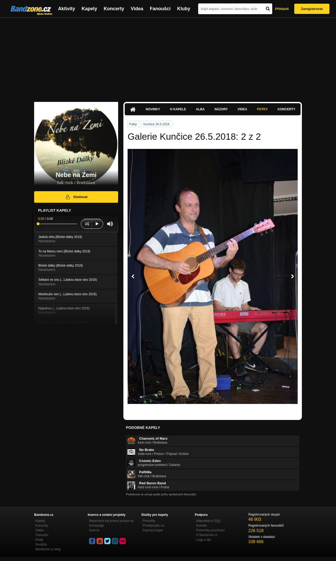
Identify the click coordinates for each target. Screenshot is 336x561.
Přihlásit (281, 9)
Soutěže (41, 544)
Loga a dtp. (204, 540)
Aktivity (66, 8)
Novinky (153, 109)
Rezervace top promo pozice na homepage (111, 523)
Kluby (183, 8)
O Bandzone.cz (207, 535)
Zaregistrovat (312, 9)
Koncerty (114, 8)
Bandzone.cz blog (47, 549)
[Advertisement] (168, 57)
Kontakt (201, 525)
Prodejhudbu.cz (153, 525)
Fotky (262, 109)
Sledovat (76, 197)
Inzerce (94, 530)
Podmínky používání (210, 530)
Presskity (149, 521)
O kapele (178, 109)
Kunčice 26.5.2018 (156, 124)
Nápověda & (208, 521)
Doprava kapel (153, 530)
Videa (137, 8)
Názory (221, 109)
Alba (200, 109)
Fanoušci (160, 8)
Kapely (89, 8)
